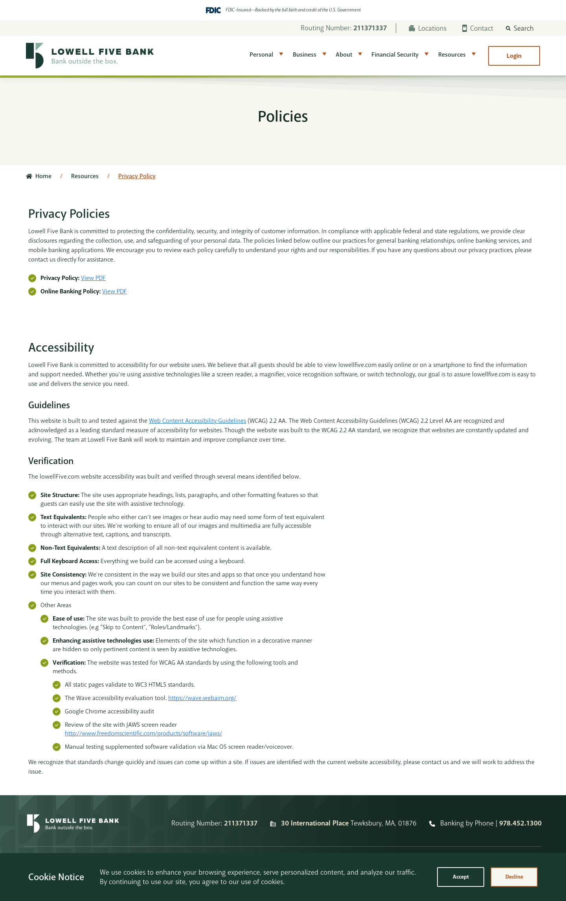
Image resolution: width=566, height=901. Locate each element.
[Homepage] (72, 823)
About (344, 55)
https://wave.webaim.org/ (202, 698)
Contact (477, 28)
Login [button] (514, 56)
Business (304, 55)
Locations (428, 28)
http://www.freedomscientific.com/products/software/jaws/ (143, 733)
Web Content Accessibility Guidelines (197, 421)
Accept (461, 876)
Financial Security (395, 55)
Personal (261, 55)
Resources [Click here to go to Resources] (85, 176)
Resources (452, 55)
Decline (514, 876)
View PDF (93, 278)
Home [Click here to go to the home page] (43, 176)
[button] (520, 28)
